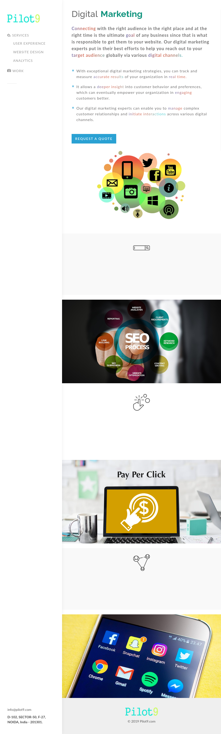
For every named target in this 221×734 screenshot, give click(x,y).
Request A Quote (94, 139)
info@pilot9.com (19, 709)
